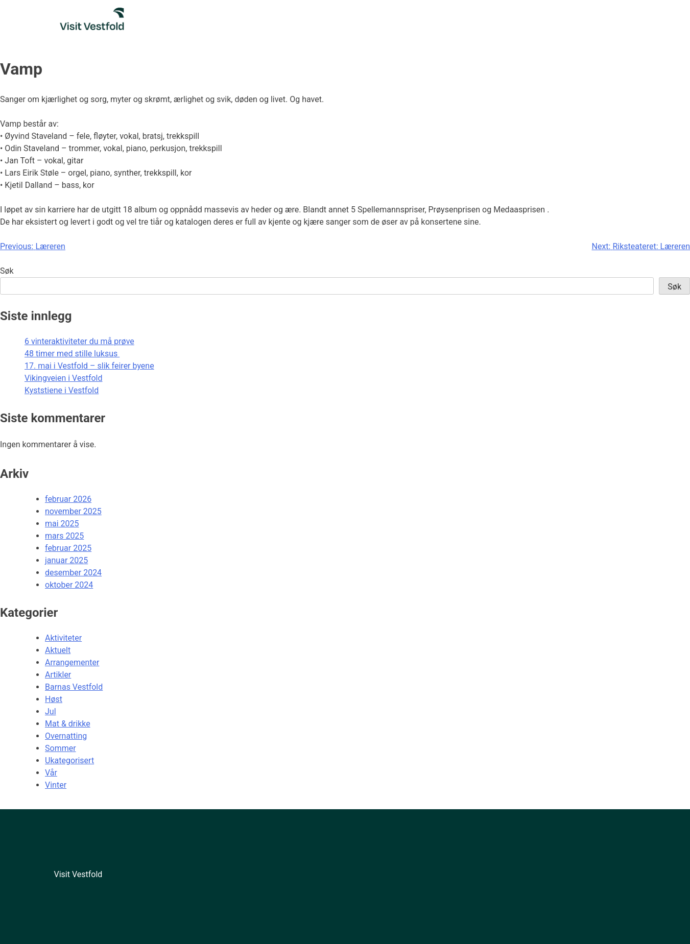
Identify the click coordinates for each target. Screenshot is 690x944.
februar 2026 (68, 499)
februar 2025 (68, 548)
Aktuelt (57, 650)
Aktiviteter (63, 638)
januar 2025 (66, 560)
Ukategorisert (69, 760)
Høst (53, 699)
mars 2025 (64, 536)
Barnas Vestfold (74, 687)
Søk (7, 271)
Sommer (60, 748)
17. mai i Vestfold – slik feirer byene (89, 366)
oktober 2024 (69, 585)
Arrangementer (72, 662)
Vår (51, 773)
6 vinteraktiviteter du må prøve (79, 341)
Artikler (58, 675)
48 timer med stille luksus (72, 353)
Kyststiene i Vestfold (62, 390)
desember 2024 (73, 572)
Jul (50, 711)
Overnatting (66, 736)
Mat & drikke (67, 724)
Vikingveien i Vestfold (64, 378)
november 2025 (73, 511)
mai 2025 (62, 523)
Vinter (55, 785)
